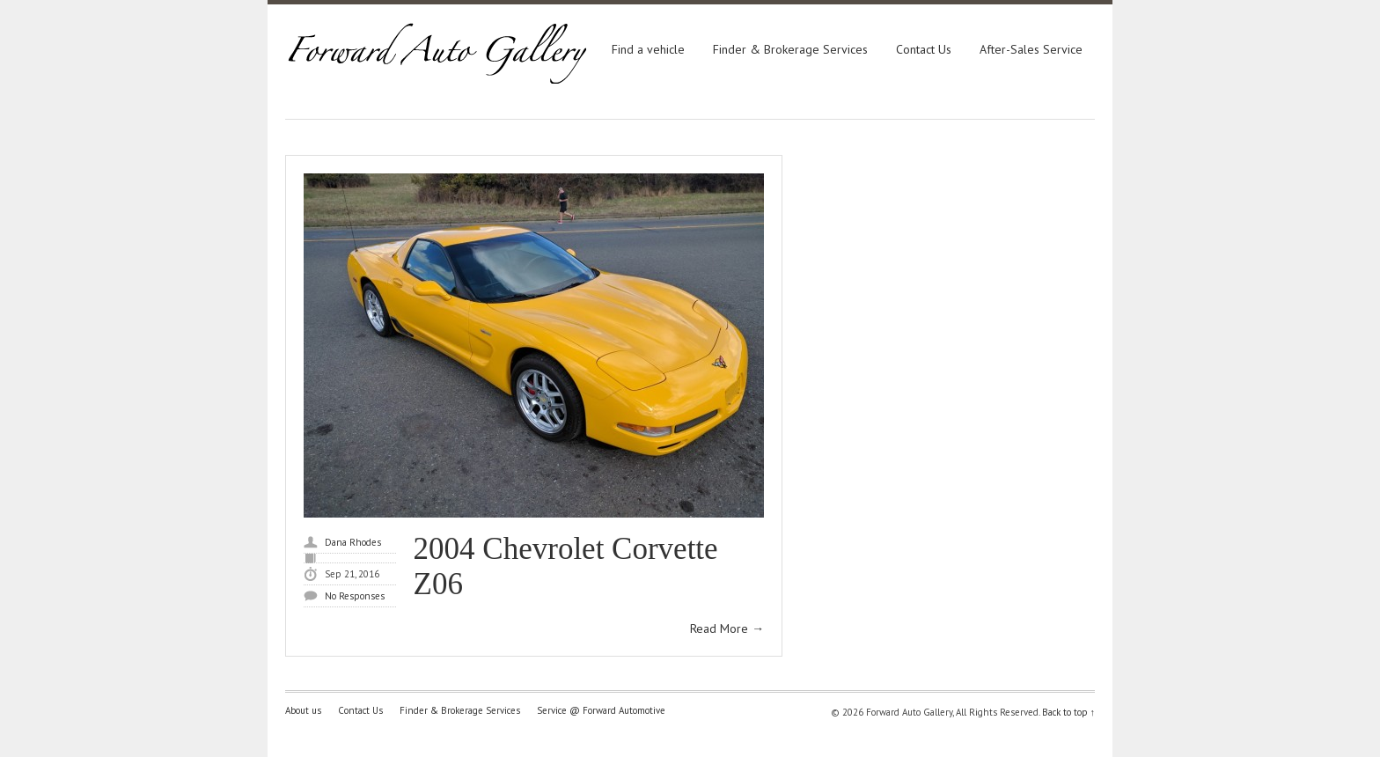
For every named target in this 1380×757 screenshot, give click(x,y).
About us (303, 710)
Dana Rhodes (353, 542)
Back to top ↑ (1069, 712)
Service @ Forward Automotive (601, 710)
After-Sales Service (1031, 49)
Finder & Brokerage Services (790, 49)
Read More (727, 628)
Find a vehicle (648, 49)
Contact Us (923, 49)
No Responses (355, 596)
